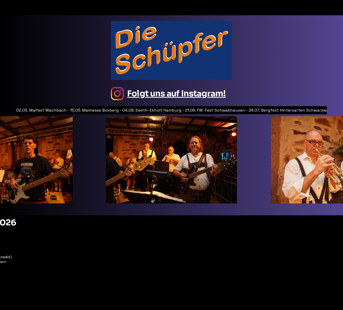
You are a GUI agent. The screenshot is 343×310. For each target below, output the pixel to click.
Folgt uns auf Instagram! (176, 93)
